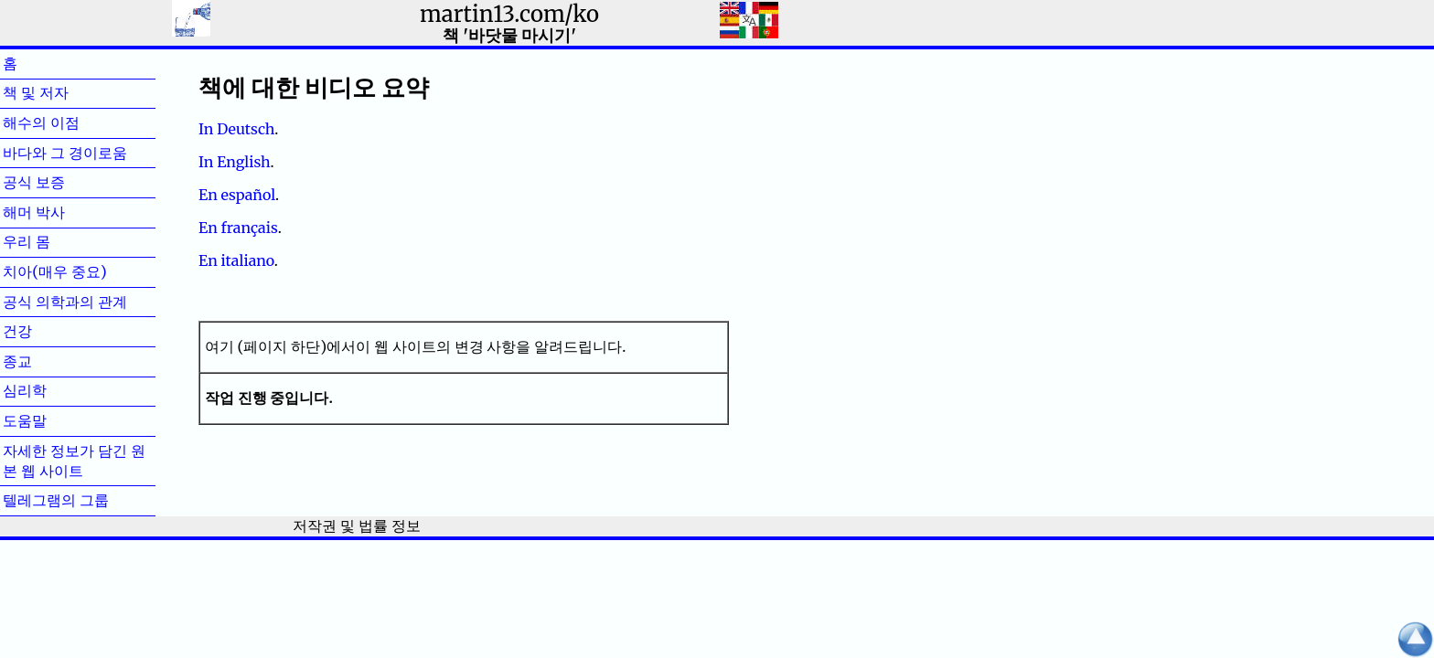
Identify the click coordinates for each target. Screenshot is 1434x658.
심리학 (54, 390)
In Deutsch (236, 129)
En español (236, 195)
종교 (47, 361)
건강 (47, 331)
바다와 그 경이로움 (65, 152)
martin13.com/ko (509, 14)
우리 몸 (56, 241)
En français (238, 227)
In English (234, 162)
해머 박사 (63, 212)
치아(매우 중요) (55, 271)
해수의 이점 (70, 122)
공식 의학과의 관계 (65, 301)
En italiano (236, 260)
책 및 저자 (65, 92)
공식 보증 (63, 182)
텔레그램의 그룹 (56, 500)
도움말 (54, 420)
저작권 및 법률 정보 (356, 525)
